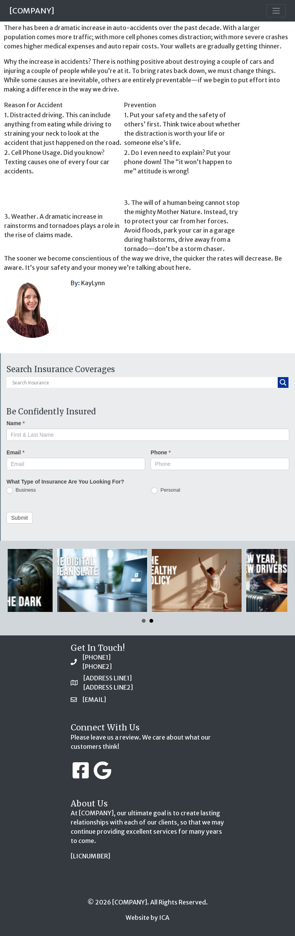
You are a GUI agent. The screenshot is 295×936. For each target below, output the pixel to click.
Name (16, 423)
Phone (161, 452)
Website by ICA (147, 917)
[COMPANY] (31, 10)
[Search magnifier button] (283, 382)
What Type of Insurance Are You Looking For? (65, 482)
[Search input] (144, 382)
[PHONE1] (97, 657)
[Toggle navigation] (276, 10)
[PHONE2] (97, 666)
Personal (165, 490)
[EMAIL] (94, 699)
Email (16, 452)
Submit (19, 518)
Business (21, 490)
